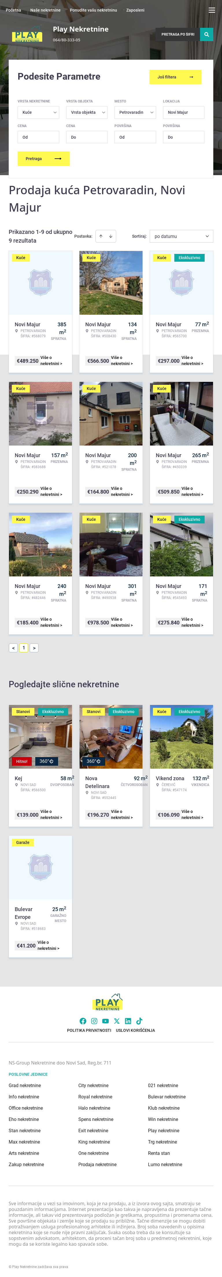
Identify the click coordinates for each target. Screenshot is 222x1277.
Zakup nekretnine (26, 1163)
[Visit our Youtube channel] (105, 1019)
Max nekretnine (24, 1141)
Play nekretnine (163, 1129)
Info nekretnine (24, 1095)
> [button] (34, 647)
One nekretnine (93, 1152)
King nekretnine (94, 1141)
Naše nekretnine (45, 10)
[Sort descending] (110, 235)
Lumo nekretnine (165, 1163)
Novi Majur (178, 111)
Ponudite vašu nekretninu (93, 10)
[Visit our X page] (116, 1019)
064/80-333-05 (66, 40)
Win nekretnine (163, 1118)
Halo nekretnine (94, 1107)
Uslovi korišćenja (135, 1029)
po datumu (166, 235)
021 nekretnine (163, 1084)
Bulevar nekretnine (167, 1095)
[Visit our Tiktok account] (139, 1019)
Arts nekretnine (24, 1152)
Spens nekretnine (95, 1118)
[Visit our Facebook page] (82, 1019)
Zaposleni (135, 10)
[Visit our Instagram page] (94, 1019)
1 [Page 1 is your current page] (24, 646)
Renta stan (159, 1152)
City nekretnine (93, 1084)
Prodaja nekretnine (97, 1163)
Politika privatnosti (89, 1029)
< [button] (13, 647)
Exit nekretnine (93, 1129)
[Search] (206, 34)
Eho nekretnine (24, 1118)
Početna (13, 10)
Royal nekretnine (95, 1095)
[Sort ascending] (101, 235)
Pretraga (44, 157)
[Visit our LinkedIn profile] (128, 1019)
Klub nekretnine (164, 1107)
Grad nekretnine (25, 1084)
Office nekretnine (26, 1107)
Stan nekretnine (24, 1129)
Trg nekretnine (162, 1141)
